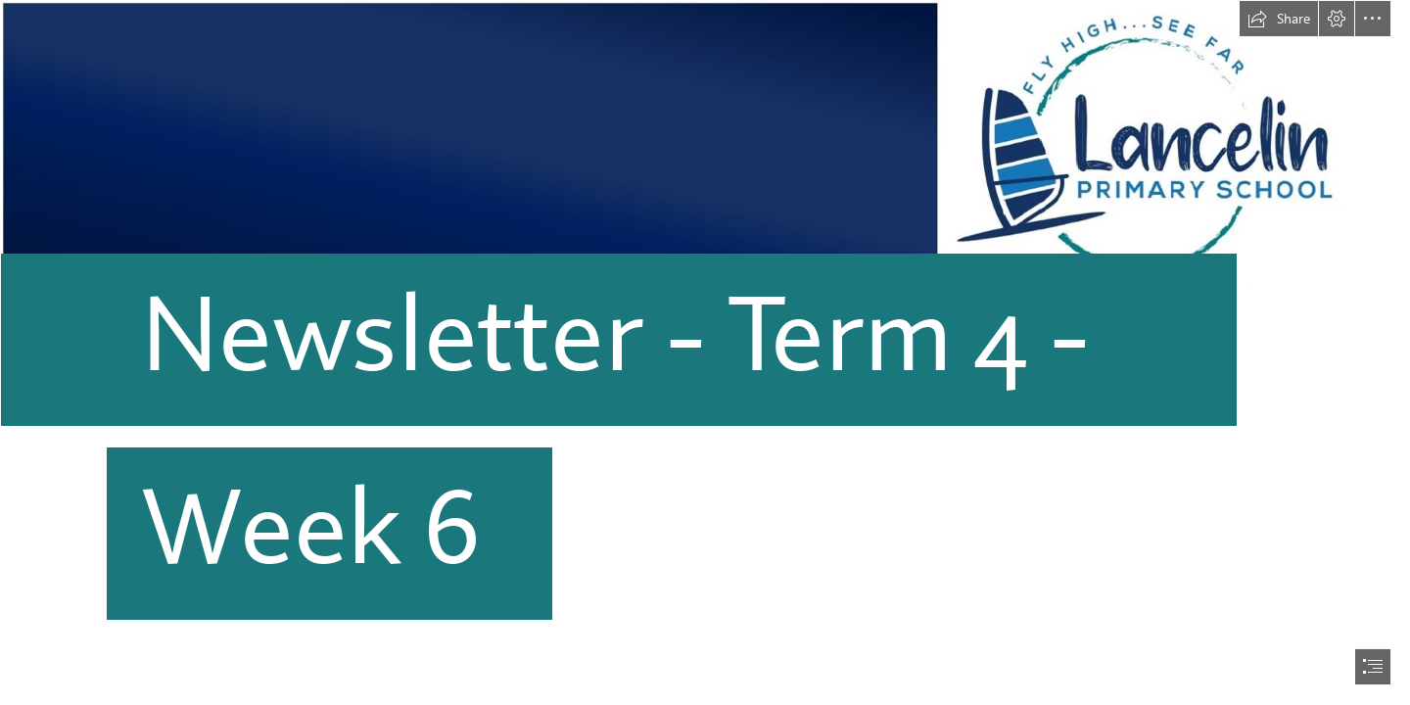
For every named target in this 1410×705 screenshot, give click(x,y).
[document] (705, 352)
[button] (1279, 18)
